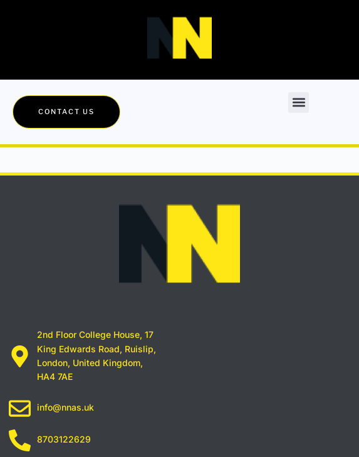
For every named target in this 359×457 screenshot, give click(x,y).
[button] (298, 102)
